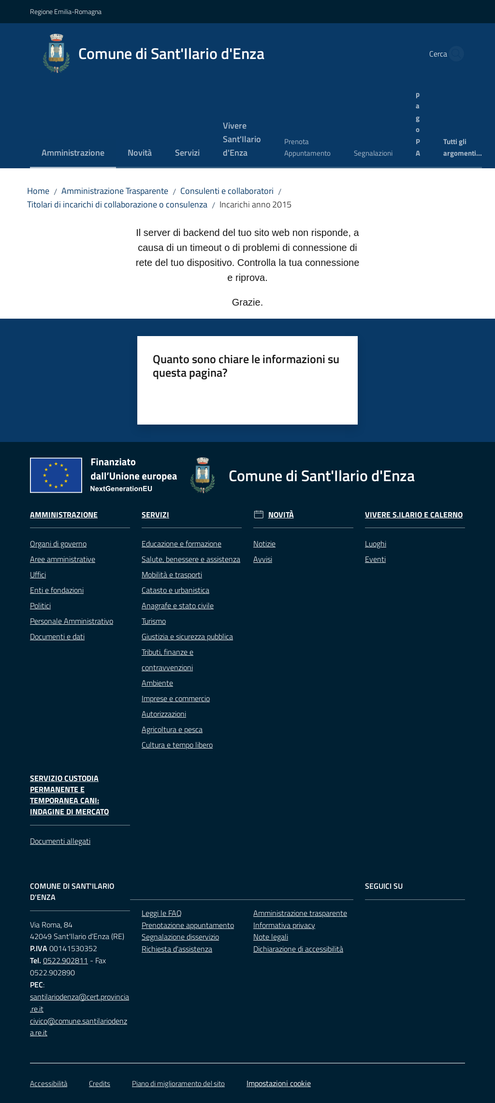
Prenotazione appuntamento (188, 925)
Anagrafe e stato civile (178, 605)
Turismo (154, 621)
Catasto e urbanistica (175, 590)
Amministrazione (64, 514)
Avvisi (262, 559)
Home (38, 190)
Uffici (38, 574)
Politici (40, 605)
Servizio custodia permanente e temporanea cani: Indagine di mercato (69, 795)
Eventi (375, 559)
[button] (453, 53)
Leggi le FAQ (162, 913)
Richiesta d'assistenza (177, 949)
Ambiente (157, 683)
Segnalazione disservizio (180, 936)
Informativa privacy (284, 925)
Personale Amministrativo (71, 621)
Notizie (264, 543)
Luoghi (375, 543)
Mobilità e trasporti (172, 574)
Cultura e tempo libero (177, 744)
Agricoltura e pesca (172, 729)
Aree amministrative (62, 559)
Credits (99, 1083)
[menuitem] (73, 153)
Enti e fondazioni (57, 590)
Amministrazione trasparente (300, 913)
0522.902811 (65, 960)
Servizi (155, 514)
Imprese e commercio (176, 698)
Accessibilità (48, 1083)
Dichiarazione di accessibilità (298, 949)
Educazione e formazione (181, 543)
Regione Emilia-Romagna (66, 11)
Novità (281, 514)
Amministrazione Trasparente (114, 190)
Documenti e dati (57, 636)
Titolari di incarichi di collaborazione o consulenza (117, 204)
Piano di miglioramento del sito (178, 1083)
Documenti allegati (60, 841)
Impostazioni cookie (279, 1083)
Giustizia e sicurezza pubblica (187, 636)
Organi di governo (58, 543)
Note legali (270, 936)
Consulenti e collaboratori (227, 190)
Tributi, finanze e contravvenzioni (167, 659)
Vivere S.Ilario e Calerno (414, 514)
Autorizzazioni (164, 714)
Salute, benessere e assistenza (191, 559)
